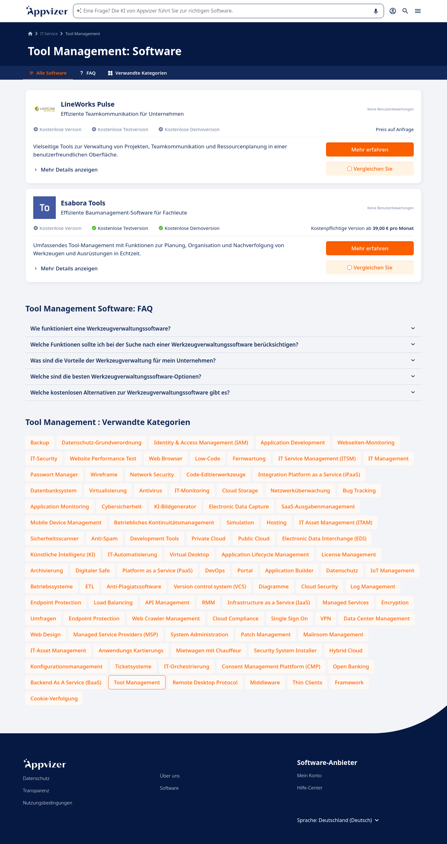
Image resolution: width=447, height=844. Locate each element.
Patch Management (266, 634)
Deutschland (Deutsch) (350, 820)
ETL (89, 586)
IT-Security (43, 458)
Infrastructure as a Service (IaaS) (269, 602)
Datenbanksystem (53, 490)
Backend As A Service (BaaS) (65, 682)
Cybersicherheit (122, 506)
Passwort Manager (54, 474)
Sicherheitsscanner (54, 538)
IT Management (388, 458)
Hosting (276, 522)
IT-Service (49, 33)
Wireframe (104, 474)
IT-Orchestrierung (186, 666)
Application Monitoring (59, 506)
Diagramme (274, 586)
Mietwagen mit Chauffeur (208, 650)
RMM (208, 602)
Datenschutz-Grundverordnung (101, 442)
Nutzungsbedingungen (47, 802)
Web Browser (165, 458)
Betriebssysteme (51, 586)
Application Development (293, 442)
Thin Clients (307, 682)
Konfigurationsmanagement (66, 666)
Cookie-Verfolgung (54, 698)
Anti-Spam (104, 538)
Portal (245, 570)
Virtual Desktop (189, 554)
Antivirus (150, 490)
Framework (349, 682)
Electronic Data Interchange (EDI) (324, 538)
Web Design (45, 634)
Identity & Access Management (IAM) (201, 442)
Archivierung (46, 570)
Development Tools (154, 538)
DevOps (215, 570)
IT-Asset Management (58, 650)
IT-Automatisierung (132, 554)
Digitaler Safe (93, 570)
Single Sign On (289, 618)
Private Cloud (209, 538)
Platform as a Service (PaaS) (157, 570)
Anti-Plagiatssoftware (134, 586)
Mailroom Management (333, 634)
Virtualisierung (108, 490)
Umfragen (43, 618)
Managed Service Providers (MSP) (115, 634)
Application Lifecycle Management (265, 554)
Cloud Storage (240, 490)
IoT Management (392, 570)
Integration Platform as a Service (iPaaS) (309, 474)
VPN (325, 618)
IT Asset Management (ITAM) (335, 522)
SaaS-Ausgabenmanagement (318, 506)
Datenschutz (342, 570)
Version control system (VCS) (210, 586)
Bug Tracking (359, 490)
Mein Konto (309, 775)
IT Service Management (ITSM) (317, 458)
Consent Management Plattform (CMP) (271, 666)
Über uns (170, 775)
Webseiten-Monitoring (366, 442)
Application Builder (289, 570)
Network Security (152, 474)
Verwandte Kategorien (137, 73)
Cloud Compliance (236, 618)
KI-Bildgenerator (175, 506)
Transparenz (36, 790)
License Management (349, 554)
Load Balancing (113, 602)
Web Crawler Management (166, 618)
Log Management (372, 586)
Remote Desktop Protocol (205, 682)
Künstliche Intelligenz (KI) (62, 554)
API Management (167, 602)
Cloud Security (319, 586)
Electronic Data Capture (239, 506)
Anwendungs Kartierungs (131, 650)
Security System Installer (285, 650)
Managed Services (346, 602)
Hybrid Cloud (346, 650)
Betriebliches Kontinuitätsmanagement (164, 522)
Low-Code (207, 458)
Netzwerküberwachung (300, 490)
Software (169, 788)
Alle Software (48, 73)
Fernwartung (249, 458)
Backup (39, 442)
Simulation (240, 522)
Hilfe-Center (310, 787)
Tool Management (137, 682)
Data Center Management (377, 618)
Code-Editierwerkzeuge (216, 474)
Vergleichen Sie (373, 168)
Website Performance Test (103, 458)
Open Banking (351, 666)
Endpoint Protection (55, 602)
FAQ (87, 73)
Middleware (265, 682)
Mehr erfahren (369, 149)
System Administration (199, 634)
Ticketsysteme (133, 666)
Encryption (394, 602)
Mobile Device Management (66, 522)
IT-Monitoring (192, 490)
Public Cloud (254, 538)
